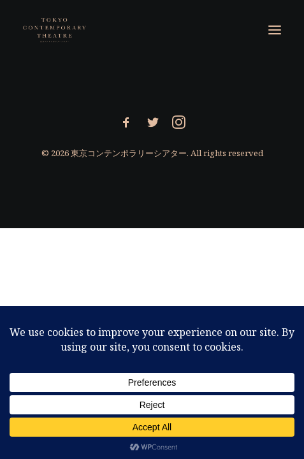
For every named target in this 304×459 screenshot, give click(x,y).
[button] (274, 30)
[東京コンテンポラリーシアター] (55, 30)
